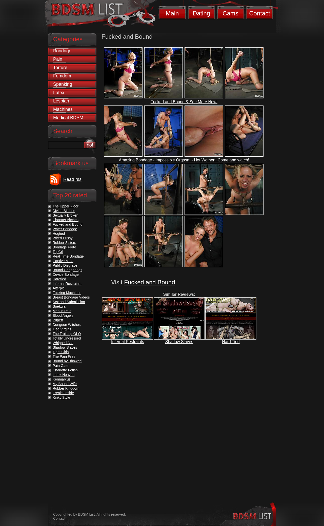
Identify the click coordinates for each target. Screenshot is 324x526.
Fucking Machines (67, 293)
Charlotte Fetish (65, 370)
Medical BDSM (68, 117)
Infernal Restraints (127, 342)
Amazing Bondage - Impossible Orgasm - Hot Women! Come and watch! (184, 160)
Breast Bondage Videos (71, 297)
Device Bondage (66, 274)
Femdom (62, 75)
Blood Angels (63, 315)
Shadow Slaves (179, 342)
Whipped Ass (63, 343)
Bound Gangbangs (67, 270)
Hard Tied (230, 342)
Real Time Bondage (68, 256)
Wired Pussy (63, 238)
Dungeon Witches (67, 325)
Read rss (72, 179)
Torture (60, 67)
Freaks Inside (63, 393)
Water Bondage (65, 229)
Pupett (58, 320)
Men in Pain (62, 311)
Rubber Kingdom (66, 388)
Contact (259, 13)
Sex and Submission (69, 302)
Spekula (59, 306)
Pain (57, 59)
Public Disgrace (65, 265)
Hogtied (59, 234)
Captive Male (63, 261)
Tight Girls (61, 352)
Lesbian (61, 100)
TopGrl (58, 252)
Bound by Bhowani (67, 361)
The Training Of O (67, 334)
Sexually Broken (65, 215)
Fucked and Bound (149, 282)
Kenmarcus (62, 379)
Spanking (62, 84)
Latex (58, 92)
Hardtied (59, 279)
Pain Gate (60, 366)
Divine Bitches (64, 211)
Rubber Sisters (64, 243)
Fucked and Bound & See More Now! (184, 102)
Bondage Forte (64, 247)
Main (172, 13)
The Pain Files (64, 356)
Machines (63, 109)
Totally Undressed (67, 338)
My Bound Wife (65, 384)
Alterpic (59, 288)
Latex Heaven (63, 375)
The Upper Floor (65, 206)
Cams (230, 13)
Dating (201, 13)
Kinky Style (61, 397)
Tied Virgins (62, 329)
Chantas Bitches (65, 220)
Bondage (62, 50)
